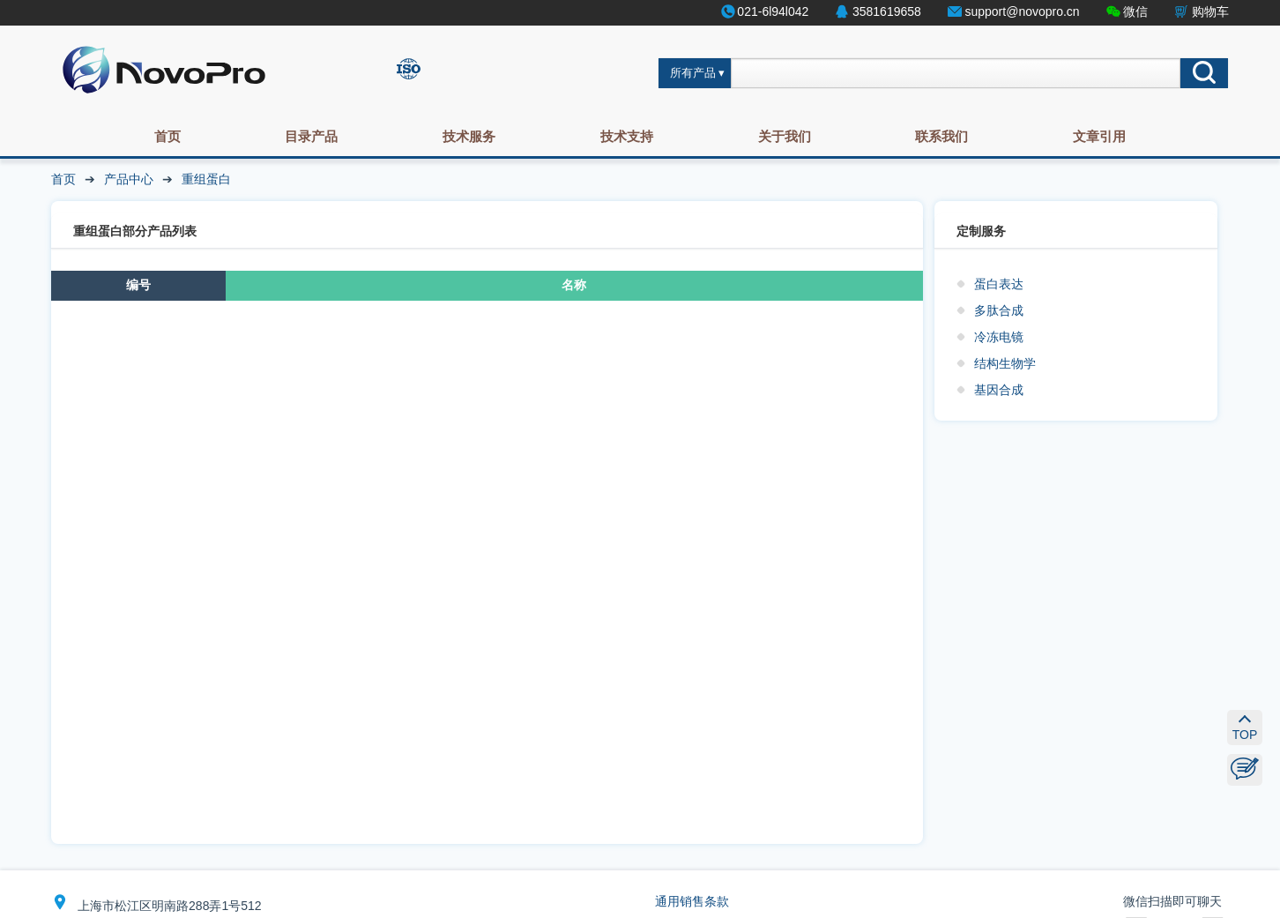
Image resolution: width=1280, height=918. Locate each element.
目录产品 (311, 136)
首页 (167, 136)
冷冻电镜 (998, 337)
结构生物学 (1005, 363)
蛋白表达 (998, 284)
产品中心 (128, 179)
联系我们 (941, 136)
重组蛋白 (206, 179)
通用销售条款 (692, 901)
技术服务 (469, 136)
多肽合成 (998, 310)
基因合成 (998, 390)
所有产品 (693, 73)
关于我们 (784, 136)
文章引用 (1099, 136)
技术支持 (626, 136)
